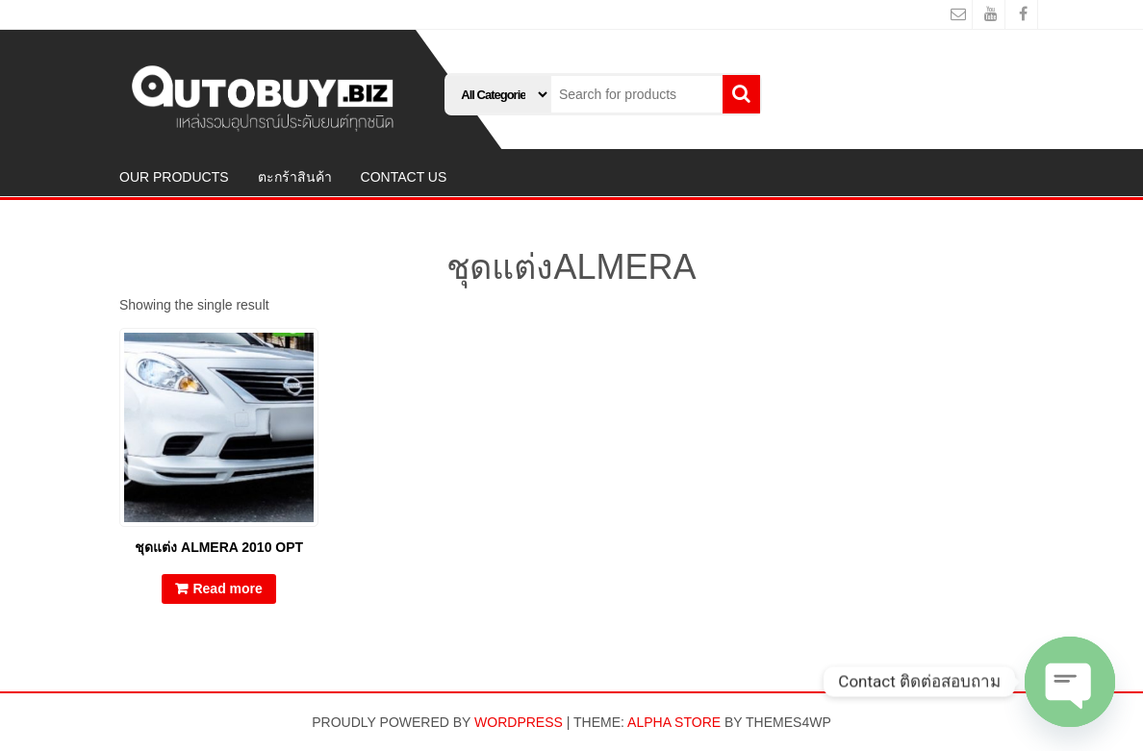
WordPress (518, 722)
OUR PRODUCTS (174, 177)
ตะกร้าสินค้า (295, 177)
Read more (227, 588)
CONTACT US (404, 177)
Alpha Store (674, 722)
